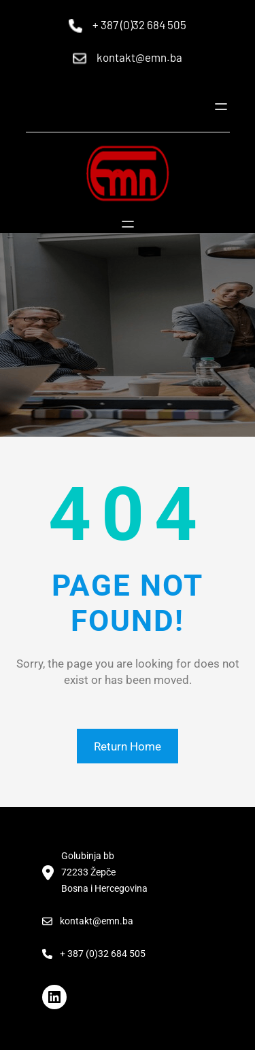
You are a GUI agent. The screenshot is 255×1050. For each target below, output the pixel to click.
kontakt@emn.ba (139, 57)
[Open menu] (221, 106)
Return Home (127, 746)
